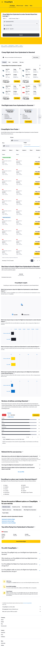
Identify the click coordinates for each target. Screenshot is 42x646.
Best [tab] (9, 62)
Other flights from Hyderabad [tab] (30, 509)
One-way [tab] (22, 62)
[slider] (40, 146)
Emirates (9, 413)
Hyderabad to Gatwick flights (8, 521)
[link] (10, 121)
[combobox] (5, 18)
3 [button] (37, 260)
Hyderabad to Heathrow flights (8, 519)
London (21, 45)
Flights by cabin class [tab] (6, 509)
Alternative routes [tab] (6, 506)
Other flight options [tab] (17, 509)
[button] (2, 2)
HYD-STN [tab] (21, 274)
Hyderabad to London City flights (9, 522)
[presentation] (8, 16)
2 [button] (34, 260)
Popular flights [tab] (5, 512)
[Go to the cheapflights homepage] (9, 2)
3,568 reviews (10, 416)
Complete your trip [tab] (16, 506)
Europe (6, 45)
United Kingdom (11, 45)
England (16, 45)
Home (2, 45)
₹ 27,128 (5, 16)
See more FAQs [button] (21, 471)
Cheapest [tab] (4, 62)
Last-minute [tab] (15, 62)
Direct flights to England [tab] (27, 506)
